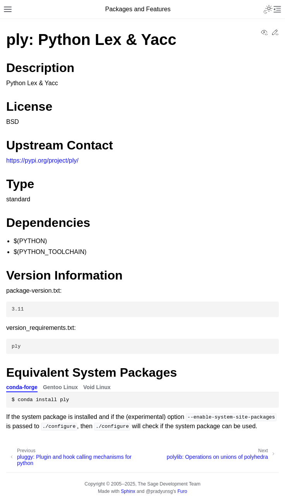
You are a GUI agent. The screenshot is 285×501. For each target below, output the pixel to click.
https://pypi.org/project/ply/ (42, 160)
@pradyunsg (159, 491)
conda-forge (22, 387)
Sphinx (128, 491)
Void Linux (97, 387)
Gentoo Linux (60, 387)
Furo (182, 491)
